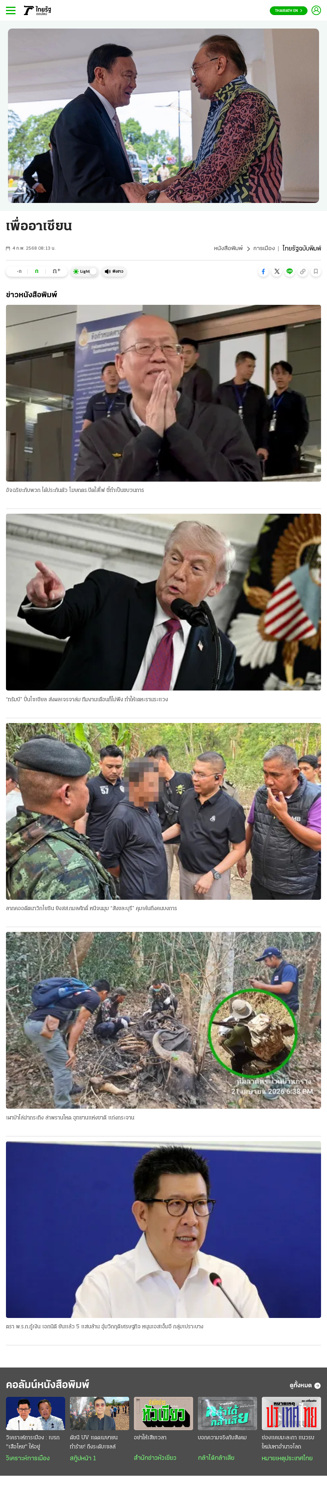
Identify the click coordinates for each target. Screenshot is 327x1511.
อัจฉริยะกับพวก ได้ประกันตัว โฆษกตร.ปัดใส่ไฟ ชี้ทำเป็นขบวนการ (75, 491)
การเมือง (263, 249)
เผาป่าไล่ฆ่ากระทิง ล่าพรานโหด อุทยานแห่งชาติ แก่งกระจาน (70, 1119)
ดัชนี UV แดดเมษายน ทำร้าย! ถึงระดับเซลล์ (94, 1445)
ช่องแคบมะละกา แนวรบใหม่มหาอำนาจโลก (288, 1445)
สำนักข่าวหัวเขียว (155, 1461)
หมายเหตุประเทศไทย (287, 1461)
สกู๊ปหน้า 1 (83, 1461)
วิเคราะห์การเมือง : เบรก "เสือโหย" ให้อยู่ (33, 1445)
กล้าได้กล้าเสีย (216, 1461)
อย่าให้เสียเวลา (150, 1441)
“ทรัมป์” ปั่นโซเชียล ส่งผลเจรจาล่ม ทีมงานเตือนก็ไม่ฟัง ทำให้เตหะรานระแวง (87, 700)
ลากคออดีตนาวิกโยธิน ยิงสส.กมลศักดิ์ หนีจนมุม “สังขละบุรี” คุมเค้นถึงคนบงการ (91, 909)
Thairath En (288, 11)
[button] (263, 271)
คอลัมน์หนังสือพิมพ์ (53, 1387)
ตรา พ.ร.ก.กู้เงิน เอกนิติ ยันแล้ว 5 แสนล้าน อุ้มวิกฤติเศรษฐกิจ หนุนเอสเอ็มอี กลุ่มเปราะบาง (104, 1328)
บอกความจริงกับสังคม (222, 1441)
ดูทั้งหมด (305, 1387)
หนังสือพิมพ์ (227, 249)
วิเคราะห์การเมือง (28, 1461)
